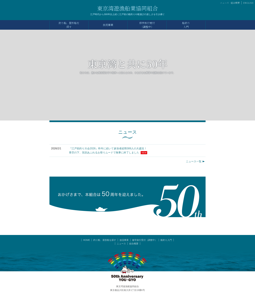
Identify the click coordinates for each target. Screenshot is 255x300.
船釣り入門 (166, 240)
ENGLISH (248, 2)
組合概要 (235, 2)
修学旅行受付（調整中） (144, 240)
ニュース (224, 2)
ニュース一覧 (193, 161)
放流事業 (124, 240)
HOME (86, 240)
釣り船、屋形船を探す (104, 240)
